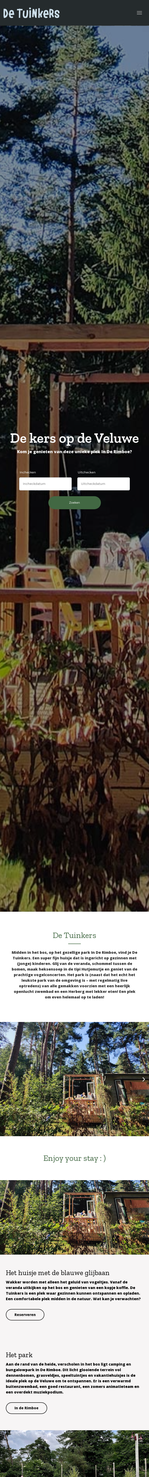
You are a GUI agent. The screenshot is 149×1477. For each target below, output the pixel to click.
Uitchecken (87, 472)
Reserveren (25, 1314)
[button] (5, 1079)
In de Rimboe (26, 1408)
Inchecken (28, 472)
